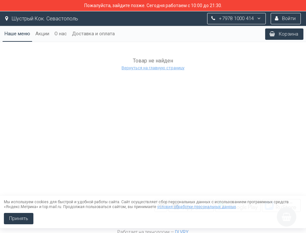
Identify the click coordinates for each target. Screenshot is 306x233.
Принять (18, 218)
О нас (60, 34)
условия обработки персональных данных (196, 207)
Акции (42, 34)
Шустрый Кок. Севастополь (41, 19)
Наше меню (17, 34)
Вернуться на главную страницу (153, 67)
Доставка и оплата (93, 34)
